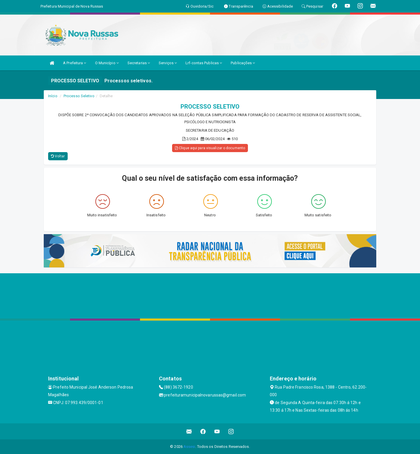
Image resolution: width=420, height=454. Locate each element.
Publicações (243, 63)
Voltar (58, 156)
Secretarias (138, 63)
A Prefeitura (74, 63)
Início (52, 96)
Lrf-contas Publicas (204, 63)
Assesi (189, 446)
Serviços (168, 63)
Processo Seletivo (79, 96)
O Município (107, 63)
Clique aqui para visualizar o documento (210, 148)
